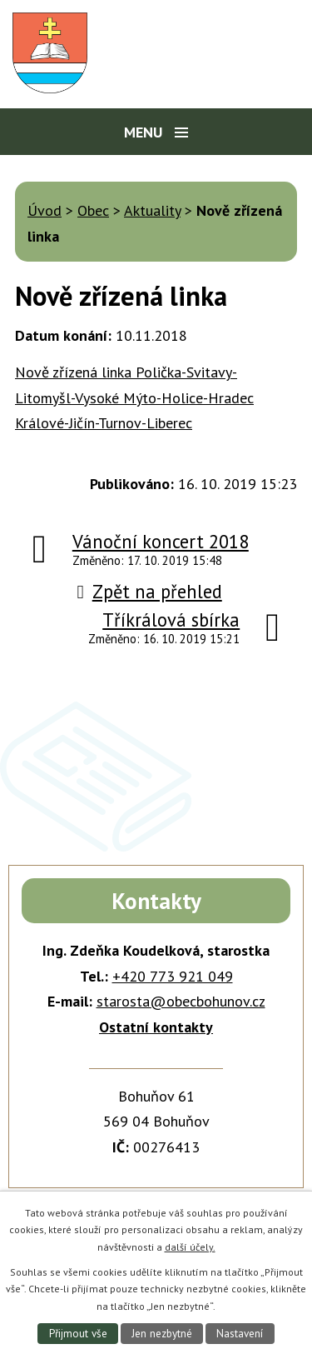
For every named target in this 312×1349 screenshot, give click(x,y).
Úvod (44, 210)
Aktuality (152, 210)
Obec (93, 210)
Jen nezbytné (161, 1334)
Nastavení (239, 1334)
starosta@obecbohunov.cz (181, 1001)
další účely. (190, 1247)
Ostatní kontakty (156, 1027)
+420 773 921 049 (172, 976)
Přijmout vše (78, 1334)
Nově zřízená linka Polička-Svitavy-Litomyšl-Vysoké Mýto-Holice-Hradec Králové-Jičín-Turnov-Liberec (134, 397)
